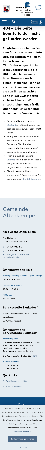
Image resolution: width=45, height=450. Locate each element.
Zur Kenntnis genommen (22, 439)
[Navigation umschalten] (4, 22)
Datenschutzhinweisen (22, 431)
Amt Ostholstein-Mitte (15, 381)
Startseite (12, 125)
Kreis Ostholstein (12, 386)
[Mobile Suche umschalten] (13, 22)
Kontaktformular (32, 179)
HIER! (34, 356)
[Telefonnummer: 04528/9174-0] (22, 246)
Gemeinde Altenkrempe (19, 212)
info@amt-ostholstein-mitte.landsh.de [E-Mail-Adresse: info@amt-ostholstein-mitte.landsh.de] (16, 256)
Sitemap (11, 159)
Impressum (22, 447)
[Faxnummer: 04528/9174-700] (22, 250)
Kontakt (22, 404)
